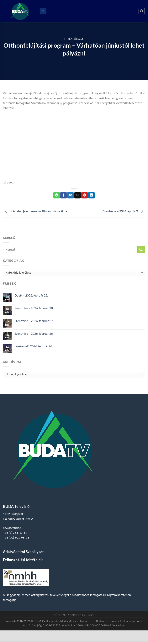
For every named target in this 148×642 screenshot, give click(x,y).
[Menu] (43, 11)
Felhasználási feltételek (23, 559)
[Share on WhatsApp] (56, 195)
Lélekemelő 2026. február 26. (33, 346)
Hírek (68, 38)
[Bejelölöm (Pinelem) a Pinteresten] (84, 195)
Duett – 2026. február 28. (31, 295)
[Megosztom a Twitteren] (70, 195)
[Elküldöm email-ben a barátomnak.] (77, 195)
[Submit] (141, 249)
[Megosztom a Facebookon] (63, 195)
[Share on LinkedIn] (91, 195)
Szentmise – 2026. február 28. (33, 308)
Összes (79, 38)
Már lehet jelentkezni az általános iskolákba (35, 211)
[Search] (142, 11)
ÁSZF (91, 614)
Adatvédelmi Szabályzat (23, 551)
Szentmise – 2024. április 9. (124, 211)
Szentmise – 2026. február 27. (33, 321)
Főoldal (60, 614)
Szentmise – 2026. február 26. (33, 333)
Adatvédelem (77, 614)
